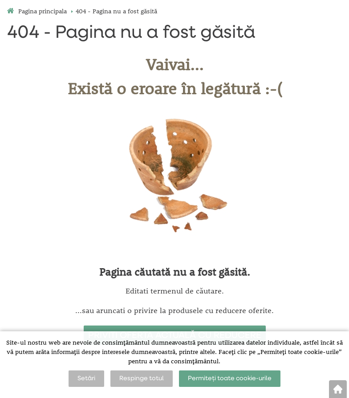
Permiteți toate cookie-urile (230, 378)
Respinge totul (141, 378)
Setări (86, 378)
